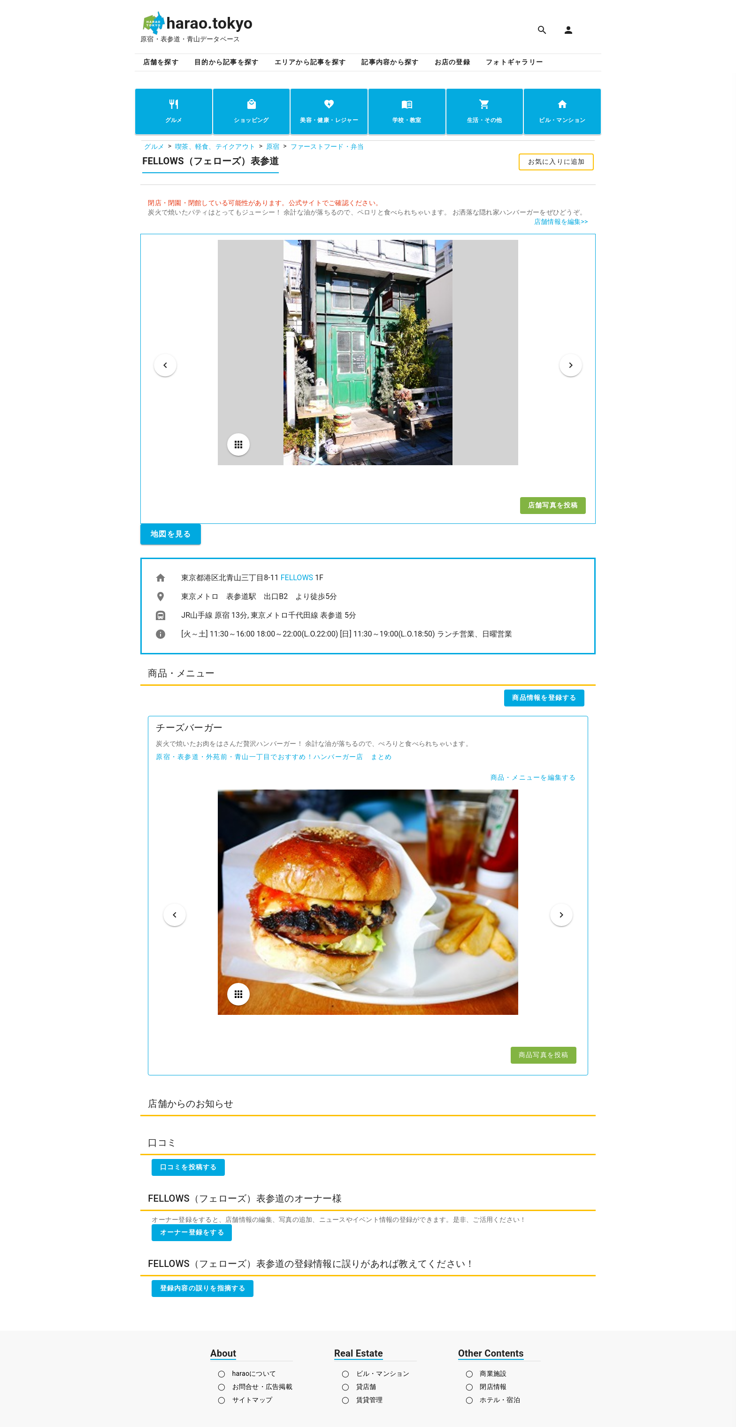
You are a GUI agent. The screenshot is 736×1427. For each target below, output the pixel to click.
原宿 (273, 146)
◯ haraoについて (247, 1373)
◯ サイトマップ (245, 1400)
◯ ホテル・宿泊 (493, 1400)
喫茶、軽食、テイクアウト (215, 146)
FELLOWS (297, 577)
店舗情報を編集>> (561, 221)
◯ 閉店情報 (486, 1386)
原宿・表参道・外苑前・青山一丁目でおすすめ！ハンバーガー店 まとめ (274, 756)
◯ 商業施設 (486, 1373)
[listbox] (367, 606)
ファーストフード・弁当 (327, 146)
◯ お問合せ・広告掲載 (255, 1386)
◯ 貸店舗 (359, 1386)
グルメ (154, 146)
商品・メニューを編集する (533, 777)
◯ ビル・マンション (376, 1373)
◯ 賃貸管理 (362, 1400)
